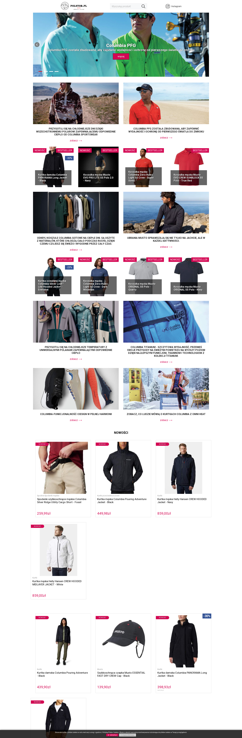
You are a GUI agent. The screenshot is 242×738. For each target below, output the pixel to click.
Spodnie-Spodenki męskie (44, 485)
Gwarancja (128, 689)
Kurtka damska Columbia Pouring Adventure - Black (52, 572)
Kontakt (97, 682)
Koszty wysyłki (130, 682)
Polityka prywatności (103, 686)
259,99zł (39, 503)
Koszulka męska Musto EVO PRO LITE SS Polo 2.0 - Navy (98, 177)
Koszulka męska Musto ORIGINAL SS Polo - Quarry (141, 286)
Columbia (56, 612)
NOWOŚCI (68, 696)
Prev (37, 44)
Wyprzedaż (68, 699)
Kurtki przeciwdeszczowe (89, 485)
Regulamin (128, 676)
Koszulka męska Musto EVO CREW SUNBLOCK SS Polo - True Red (188, 177)
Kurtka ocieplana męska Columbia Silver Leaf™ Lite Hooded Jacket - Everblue (52, 285)
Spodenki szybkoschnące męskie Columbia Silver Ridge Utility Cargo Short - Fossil (52, 492)
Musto (80, 566)
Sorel (66, 612)
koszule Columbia (172, 615)
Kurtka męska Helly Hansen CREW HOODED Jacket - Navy (143, 490)
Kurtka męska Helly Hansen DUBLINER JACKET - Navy (184, 572)
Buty (65, 689)
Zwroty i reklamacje (133, 686)
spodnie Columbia (193, 615)
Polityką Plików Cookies (110, 732)
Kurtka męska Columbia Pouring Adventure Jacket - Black (97, 490)
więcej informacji (127, 735)
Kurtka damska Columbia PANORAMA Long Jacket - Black (52, 177)
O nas (96, 676)
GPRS (96, 689)
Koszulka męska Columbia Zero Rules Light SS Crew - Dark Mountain (95, 285)
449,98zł (84, 503)
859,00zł (129, 503)
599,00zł (175, 584)
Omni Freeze (40, 621)
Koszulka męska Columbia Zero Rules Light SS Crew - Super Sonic (141, 176)
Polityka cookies (101, 679)
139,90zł (84, 584)
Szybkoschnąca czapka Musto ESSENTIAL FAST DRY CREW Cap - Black (98, 573)
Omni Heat (195, 618)
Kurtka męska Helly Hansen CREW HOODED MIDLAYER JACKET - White (188, 492)
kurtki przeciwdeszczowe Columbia (57, 615)
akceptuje (112, 735)
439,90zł (39, 584)
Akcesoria (68, 693)
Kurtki (125, 485)
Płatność (127, 679)
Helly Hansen (100, 612)
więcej (121, 56)
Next (204, 44)
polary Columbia (130, 615)
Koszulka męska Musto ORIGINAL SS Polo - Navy (188, 288)
